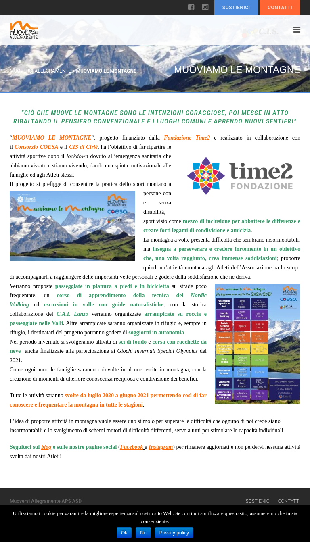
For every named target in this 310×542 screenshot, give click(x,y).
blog (46, 447)
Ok (124, 533)
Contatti (280, 7)
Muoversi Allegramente (40, 71)
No (143, 533)
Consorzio (26, 147)
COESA (49, 147)
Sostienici (236, 7)
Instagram (161, 447)
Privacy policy (174, 533)
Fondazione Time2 (187, 138)
